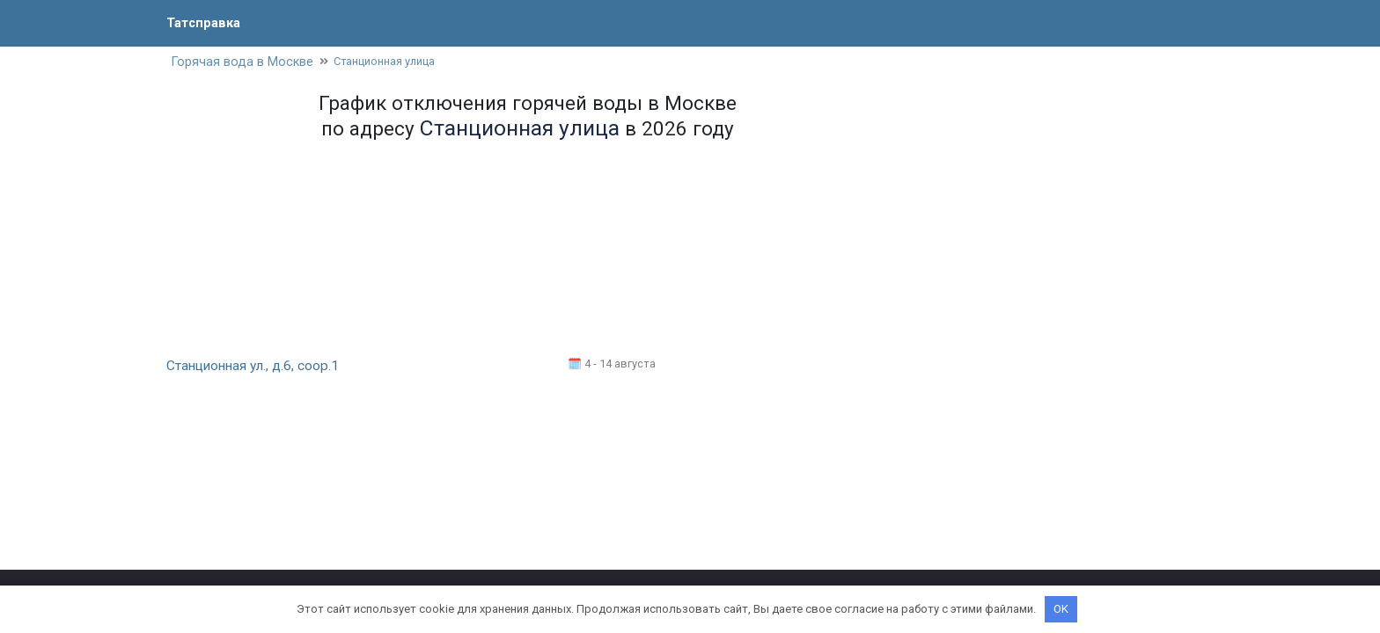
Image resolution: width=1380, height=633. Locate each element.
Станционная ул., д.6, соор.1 (255, 367)
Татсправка (206, 22)
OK (1060, 608)
